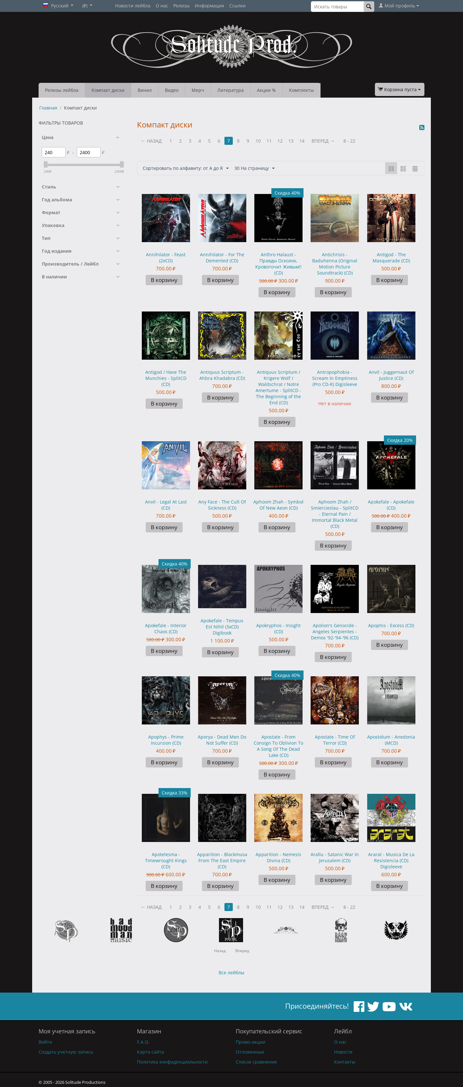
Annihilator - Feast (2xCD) (166, 257)
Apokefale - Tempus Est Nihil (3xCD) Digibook (222, 627)
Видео (171, 90)
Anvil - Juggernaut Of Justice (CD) (391, 375)
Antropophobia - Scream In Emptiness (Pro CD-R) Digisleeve (335, 378)
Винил (145, 90)
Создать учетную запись (66, 1052)
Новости (343, 1052)
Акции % (266, 90)
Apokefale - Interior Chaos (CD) (165, 628)
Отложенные (250, 1052)
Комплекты (301, 90)
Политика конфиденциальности (172, 1062)
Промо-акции (250, 1042)
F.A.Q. (143, 1042)
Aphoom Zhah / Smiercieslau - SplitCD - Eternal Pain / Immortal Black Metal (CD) (335, 514)
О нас (162, 6)
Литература (230, 90)
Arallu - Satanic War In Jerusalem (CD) (335, 857)
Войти (45, 1042)
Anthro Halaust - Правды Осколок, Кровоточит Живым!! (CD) (278, 263)
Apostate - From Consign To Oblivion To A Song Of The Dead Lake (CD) (278, 746)
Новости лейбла (132, 6)
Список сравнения (256, 1062)
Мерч (198, 90)
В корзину (164, 280)
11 (269, 141)
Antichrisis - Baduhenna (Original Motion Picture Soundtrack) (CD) (334, 263)
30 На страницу (254, 168)
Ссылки (237, 6)
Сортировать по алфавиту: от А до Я (186, 168)
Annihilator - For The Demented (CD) (222, 257)
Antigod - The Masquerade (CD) (391, 257)
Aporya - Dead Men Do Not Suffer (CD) (222, 740)
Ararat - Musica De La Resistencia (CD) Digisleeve (391, 860)
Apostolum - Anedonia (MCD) (391, 740)
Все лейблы (231, 972)
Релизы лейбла (61, 90)
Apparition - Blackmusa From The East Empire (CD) (222, 860)
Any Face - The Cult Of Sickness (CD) (222, 505)
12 (280, 141)
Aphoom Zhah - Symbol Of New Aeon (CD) (278, 505)
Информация (209, 6)
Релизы (181, 6)
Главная (48, 108)
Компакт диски (108, 90)
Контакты (344, 1062)
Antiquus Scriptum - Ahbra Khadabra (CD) (222, 375)
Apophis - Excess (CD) (391, 625)
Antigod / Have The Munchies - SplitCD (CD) (165, 378)
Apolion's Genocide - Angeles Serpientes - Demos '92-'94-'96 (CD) (335, 631)
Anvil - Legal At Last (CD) (166, 505)
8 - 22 (349, 141)
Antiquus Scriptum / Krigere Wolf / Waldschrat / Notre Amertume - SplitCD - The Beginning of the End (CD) (278, 387)
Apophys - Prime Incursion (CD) (166, 740)
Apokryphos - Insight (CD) (278, 628)
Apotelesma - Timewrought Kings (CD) (166, 860)
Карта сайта (150, 1052)
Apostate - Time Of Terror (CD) (335, 740)
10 (258, 141)
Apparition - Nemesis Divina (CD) (278, 857)
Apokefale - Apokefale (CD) (391, 505)
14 (301, 141)
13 (291, 141)
